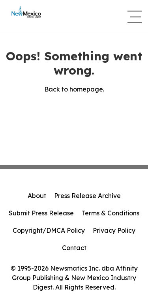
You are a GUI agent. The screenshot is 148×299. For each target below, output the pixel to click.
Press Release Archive (87, 196)
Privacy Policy (114, 230)
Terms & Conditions (110, 213)
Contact (74, 248)
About (37, 196)
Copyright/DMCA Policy (49, 230)
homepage (86, 89)
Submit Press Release (41, 213)
